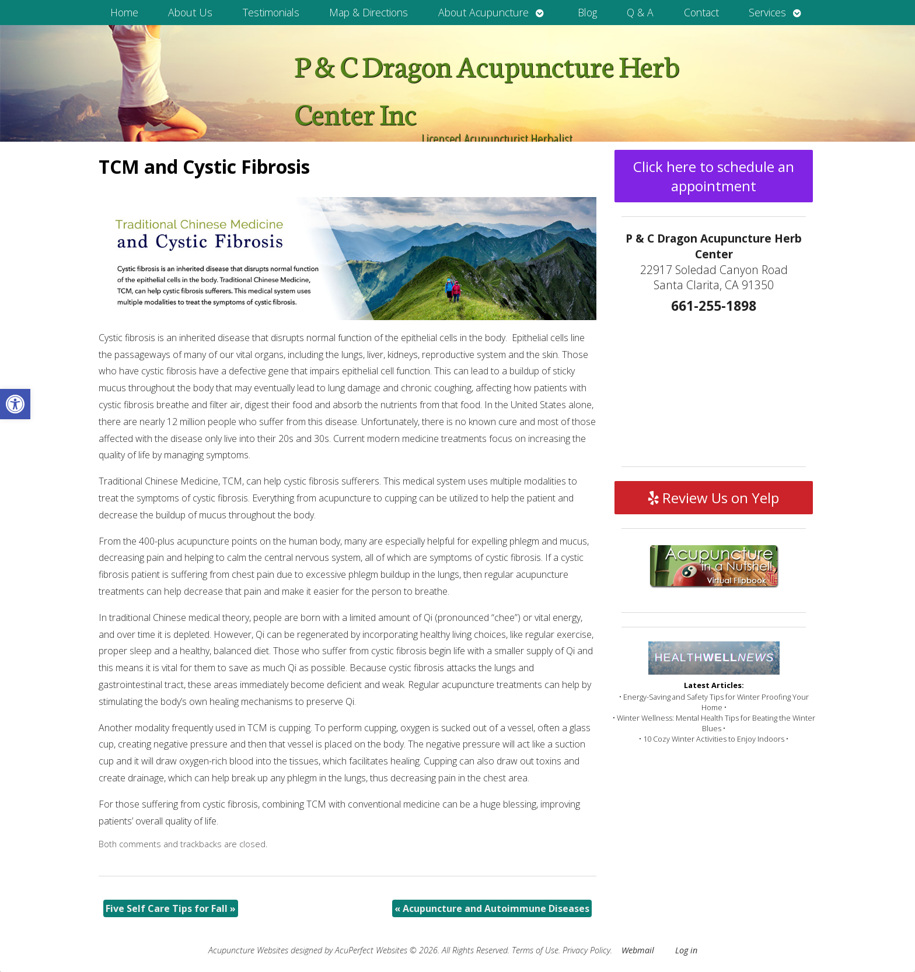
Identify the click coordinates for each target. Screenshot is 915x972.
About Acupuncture (483, 12)
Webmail (637, 950)
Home (124, 12)
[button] (15, 404)
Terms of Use (535, 950)
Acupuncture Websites (248, 950)
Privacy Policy (586, 950)
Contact (701, 12)
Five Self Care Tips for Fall (171, 908)
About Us (190, 12)
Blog (587, 12)
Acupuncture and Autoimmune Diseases (491, 908)
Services (767, 12)
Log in (686, 950)
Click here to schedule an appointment (713, 176)
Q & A (640, 12)
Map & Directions (368, 12)
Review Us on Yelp (713, 497)
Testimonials (271, 12)
